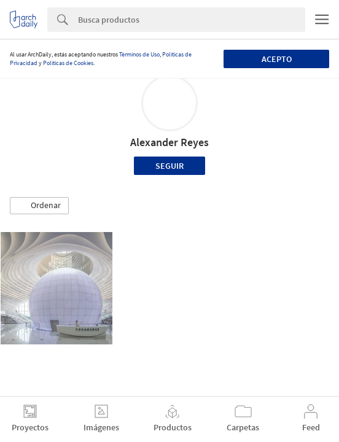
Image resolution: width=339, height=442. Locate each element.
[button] (39, 205)
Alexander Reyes (169, 142)
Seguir (169, 165)
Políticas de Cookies (68, 63)
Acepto (277, 58)
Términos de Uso (139, 54)
